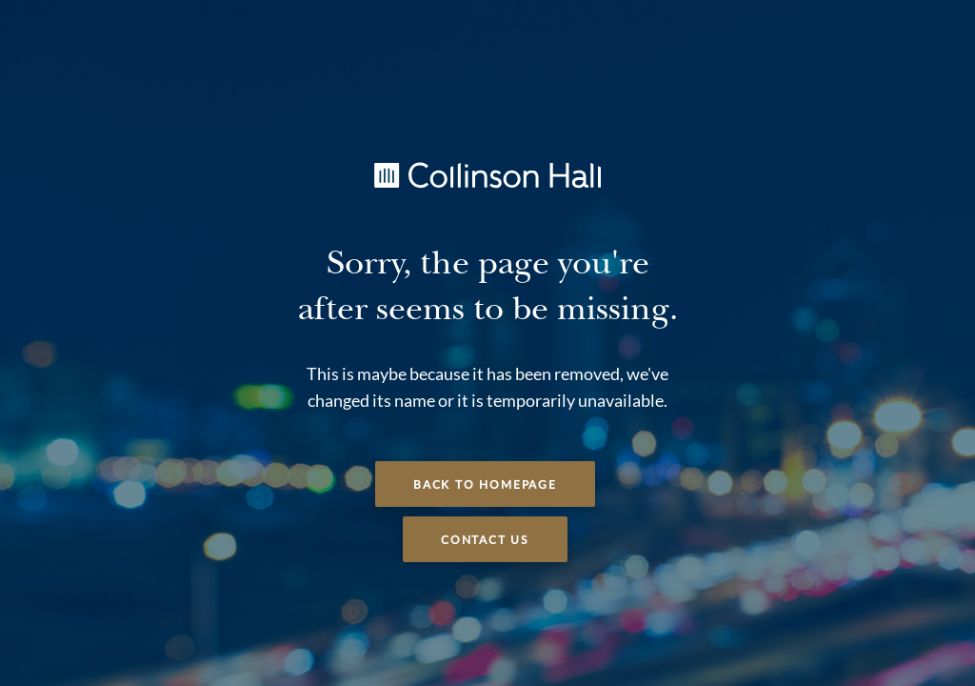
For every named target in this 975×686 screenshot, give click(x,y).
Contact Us (485, 540)
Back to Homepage (485, 485)
